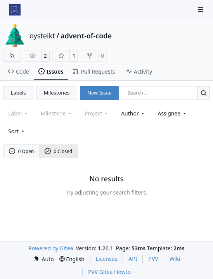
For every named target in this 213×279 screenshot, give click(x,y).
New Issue (99, 92)
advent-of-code (86, 36)
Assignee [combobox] (172, 113)
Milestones (56, 92)
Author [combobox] (133, 113)
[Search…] (203, 93)
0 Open (21, 151)
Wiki (175, 258)
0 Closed (59, 151)
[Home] (15, 10)
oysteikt (42, 36)
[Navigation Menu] (201, 9)
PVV (153, 258)
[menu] (17, 131)
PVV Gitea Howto (109, 272)
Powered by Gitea (51, 248)
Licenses (107, 258)
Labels (18, 92)
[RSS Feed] (12, 56)
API (132, 258)
